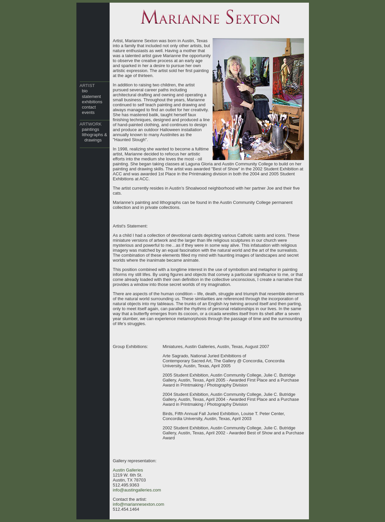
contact (89, 107)
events (88, 112)
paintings (90, 129)
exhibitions (92, 101)
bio (85, 90)
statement (91, 96)
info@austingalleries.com (137, 489)
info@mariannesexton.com (138, 504)
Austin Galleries (128, 470)
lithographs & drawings (93, 137)
